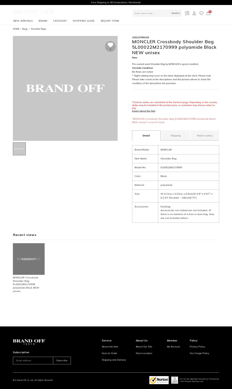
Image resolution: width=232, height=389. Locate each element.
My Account (173, 336)
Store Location (144, 343)
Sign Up (171, 343)
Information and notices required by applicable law (204, 352)
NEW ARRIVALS (23, 20)
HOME (16, 29)
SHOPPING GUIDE (84, 20)
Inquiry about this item (143, 111)
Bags (25, 29)
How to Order (109, 343)
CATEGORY (60, 20)
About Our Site (144, 336)
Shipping (175, 135)
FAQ (104, 363)
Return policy (205, 135)
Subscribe (61, 351)
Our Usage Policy (199, 343)
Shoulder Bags (38, 29)
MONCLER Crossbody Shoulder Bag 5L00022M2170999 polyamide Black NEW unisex (26, 284)
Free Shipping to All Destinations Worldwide (116, 2)
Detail (146, 135)
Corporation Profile (146, 350)
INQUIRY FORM (110, 20)
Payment (106, 356)
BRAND (43, 20)
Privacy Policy (197, 336)
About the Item (110, 336)
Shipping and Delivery (114, 350)
